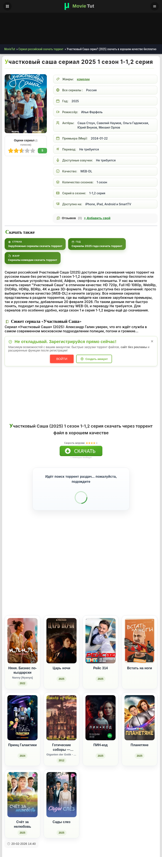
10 (10, 150)
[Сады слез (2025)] (61, 798)
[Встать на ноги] (139, 646)
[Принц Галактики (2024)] (22, 723)
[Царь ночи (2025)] (61, 646)
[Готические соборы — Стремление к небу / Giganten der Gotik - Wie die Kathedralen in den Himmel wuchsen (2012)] (61, 723)
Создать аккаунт (96, 359)
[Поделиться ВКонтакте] (111, 591)
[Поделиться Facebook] (119, 591)
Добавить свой (97, 218)
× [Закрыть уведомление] (152, 341)
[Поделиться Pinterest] (142, 591)
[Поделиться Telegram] (150, 591)
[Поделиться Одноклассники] (127, 591)
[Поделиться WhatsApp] (134, 591)
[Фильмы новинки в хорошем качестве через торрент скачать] (81, 6)
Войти (61, 359)
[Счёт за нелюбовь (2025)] (22, 798)
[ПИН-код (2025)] (100, 723)
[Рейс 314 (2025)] (100, 646)
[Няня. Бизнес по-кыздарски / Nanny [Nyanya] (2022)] (22, 646)
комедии (83, 79)
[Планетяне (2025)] (139, 723)
